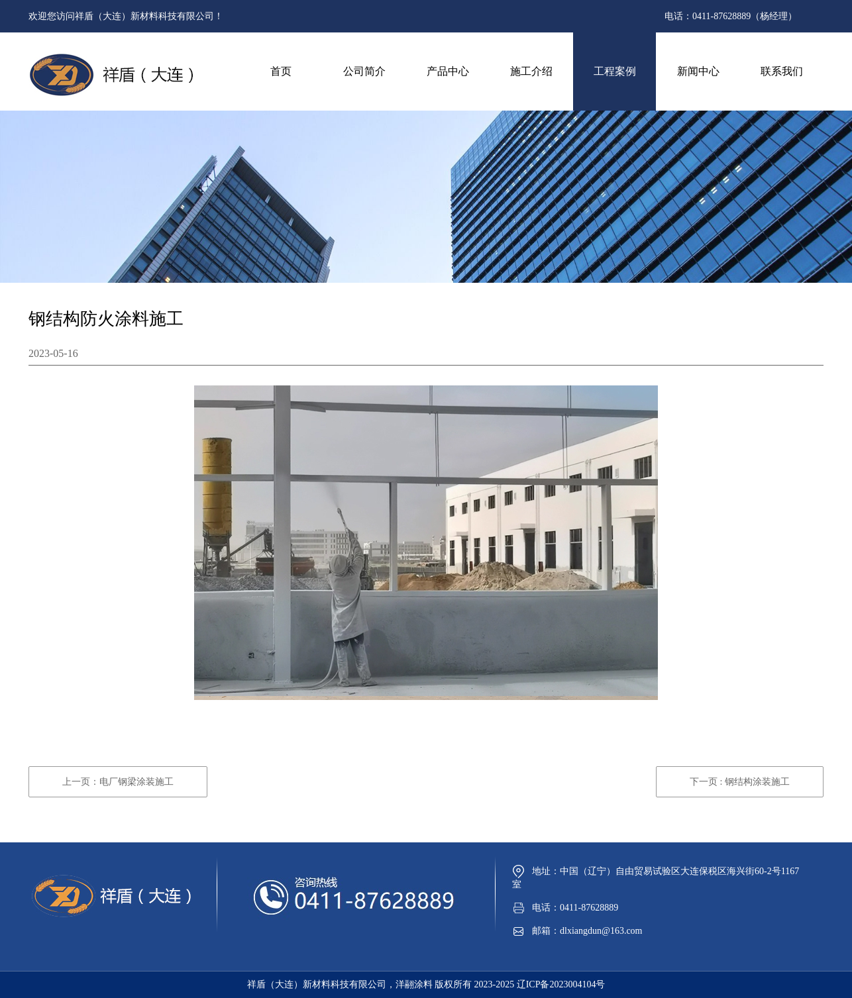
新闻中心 (698, 71)
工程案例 (615, 71)
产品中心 (448, 71)
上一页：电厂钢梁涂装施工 (118, 782)
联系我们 (782, 71)
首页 (281, 71)
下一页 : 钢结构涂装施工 (740, 782)
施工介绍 (531, 71)
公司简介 (364, 71)
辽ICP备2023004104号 (561, 984)
